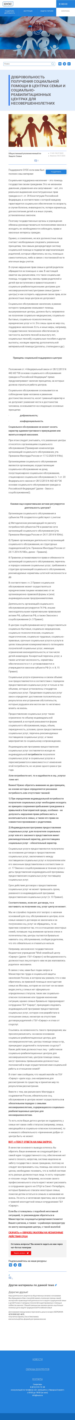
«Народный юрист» (56, 1390)
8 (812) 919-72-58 (37, 1387)
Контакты (37, 1379)
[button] (63, 4)
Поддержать (56, 172)
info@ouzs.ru (37, 1395)
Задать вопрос (20, 1253)
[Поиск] (29, 64)
